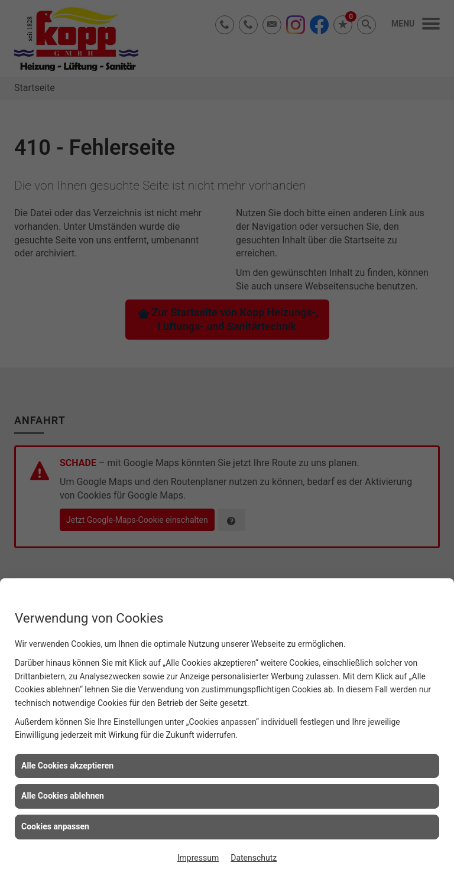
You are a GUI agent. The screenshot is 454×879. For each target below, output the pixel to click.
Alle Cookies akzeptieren (67, 765)
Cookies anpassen (55, 826)
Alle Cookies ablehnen (62, 795)
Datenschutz (254, 857)
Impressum (198, 857)
